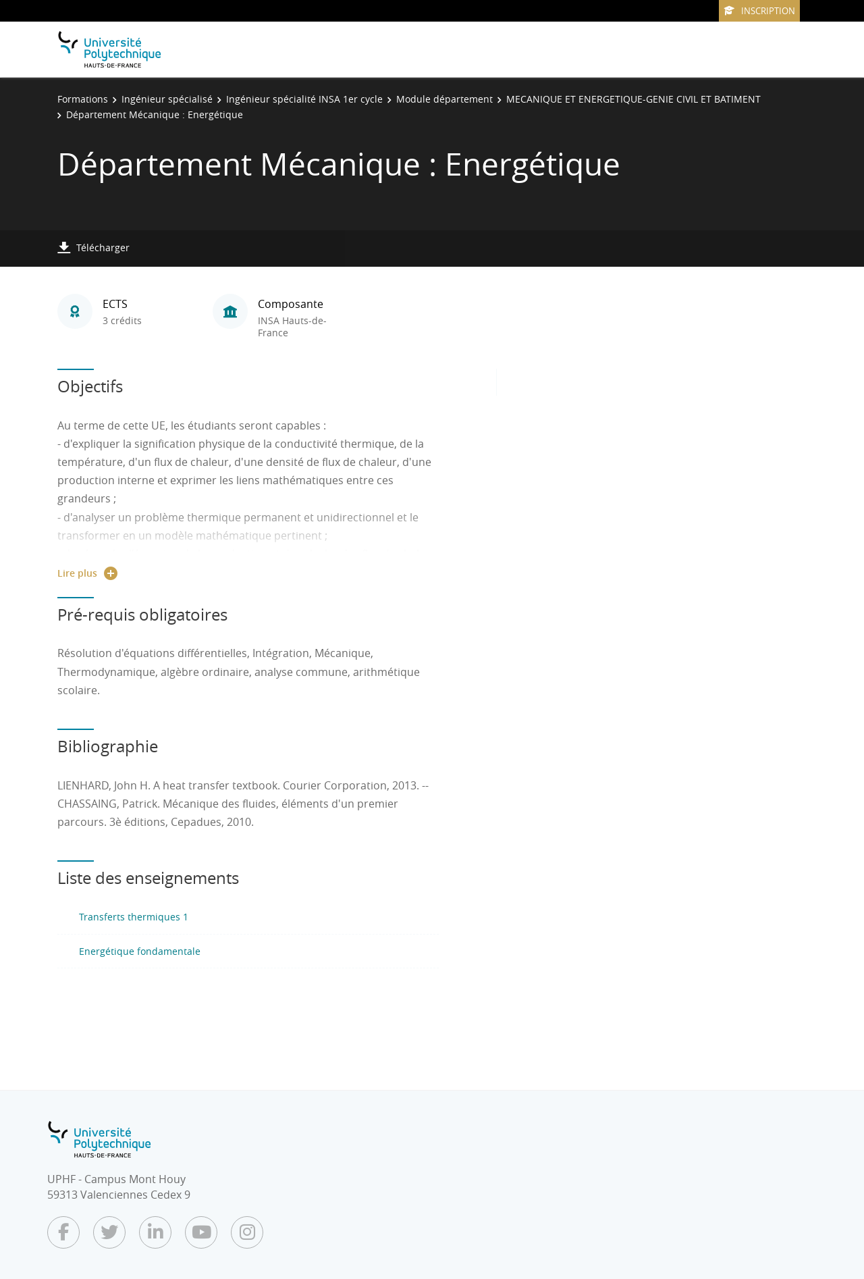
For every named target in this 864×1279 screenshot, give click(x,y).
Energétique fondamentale (139, 951)
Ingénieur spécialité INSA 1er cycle (304, 99)
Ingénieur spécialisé (167, 99)
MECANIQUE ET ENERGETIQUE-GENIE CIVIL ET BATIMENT (633, 99)
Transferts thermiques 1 (133, 916)
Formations (82, 99)
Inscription (759, 11)
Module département (444, 99)
